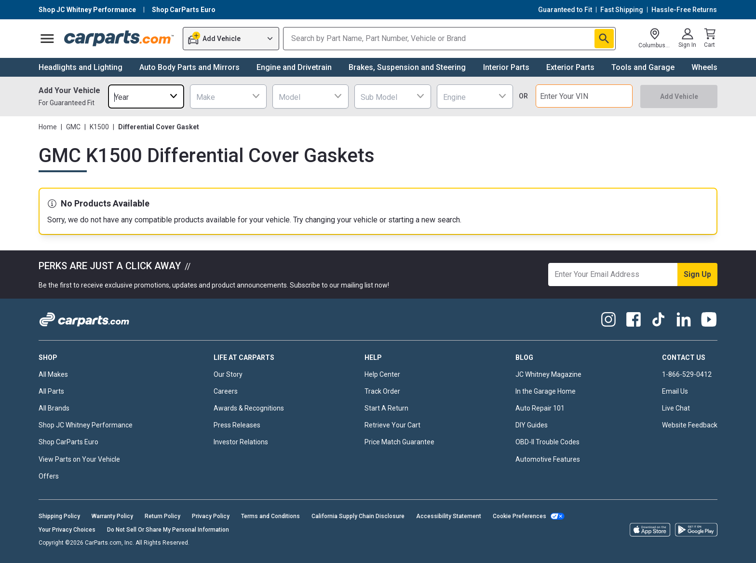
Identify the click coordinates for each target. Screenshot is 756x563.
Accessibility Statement (448, 516)
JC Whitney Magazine (548, 374)
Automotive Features (547, 459)
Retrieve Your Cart (392, 425)
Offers (49, 476)
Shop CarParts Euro (68, 442)
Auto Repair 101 (540, 408)
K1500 (99, 127)
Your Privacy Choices (67, 529)
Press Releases (237, 425)
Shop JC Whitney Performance (86, 425)
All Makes (53, 374)
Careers (226, 391)
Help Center (382, 374)
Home (48, 127)
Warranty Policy (112, 516)
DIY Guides (531, 425)
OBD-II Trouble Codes (547, 442)
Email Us (675, 391)
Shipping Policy (59, 516)
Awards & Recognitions (249, 408)
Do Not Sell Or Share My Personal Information (168, 529)
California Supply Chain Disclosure (358, 516)
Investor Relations (241, 442)
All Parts (51, 391)
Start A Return (386, 408)
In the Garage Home (545, 391)
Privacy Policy (211, 516)
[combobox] (146, 96)
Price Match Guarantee (399, 442)
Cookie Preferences (519, 516)
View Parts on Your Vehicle (79, 459)
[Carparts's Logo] (119, 38)
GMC (73, 127)
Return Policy (162, 516)
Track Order (382, 391)
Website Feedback (689, 425)
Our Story (228, 374)
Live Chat (676, 408)
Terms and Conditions (270, 516)
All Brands (54, 408)
